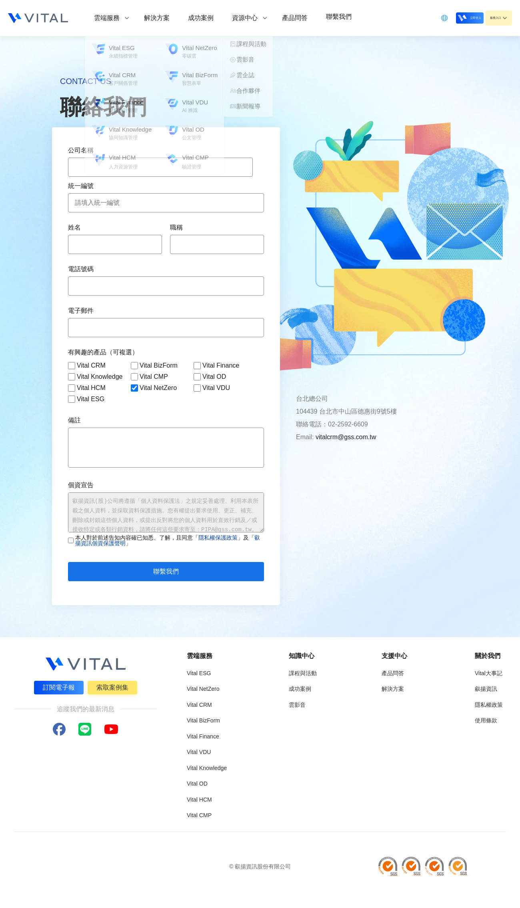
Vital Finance (216, 365)
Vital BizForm (154, 365)
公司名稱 (81, 150)
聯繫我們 (166, 571)
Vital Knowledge (95, 376)
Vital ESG (86, 399)
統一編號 (81, 185)
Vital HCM (87, 388)
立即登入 (448, 17)
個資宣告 (81, 485)
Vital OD (210, 376)
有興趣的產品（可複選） (103, 352)
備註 (74, 420)
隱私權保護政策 (218, 537)
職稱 (176, 227)
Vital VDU (212, 388)
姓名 (74, 227)
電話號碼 (81, 269)
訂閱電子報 (58, 686)
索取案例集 (114, 686)
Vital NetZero (154, 388)
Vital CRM (87, 365)
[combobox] (160, 167)
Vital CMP (149, 376)
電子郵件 (81, 310)
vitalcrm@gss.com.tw (346, 437)
